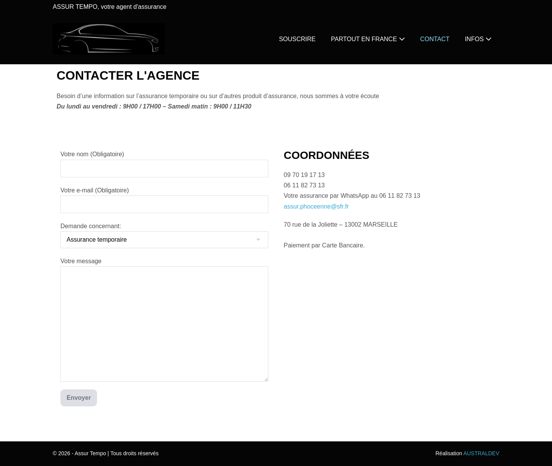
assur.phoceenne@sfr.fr (316, 206)
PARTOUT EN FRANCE (368, 39)
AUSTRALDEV (481, 453)
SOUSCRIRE (297, 39)
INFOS (478, 39)
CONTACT (435, 39)
